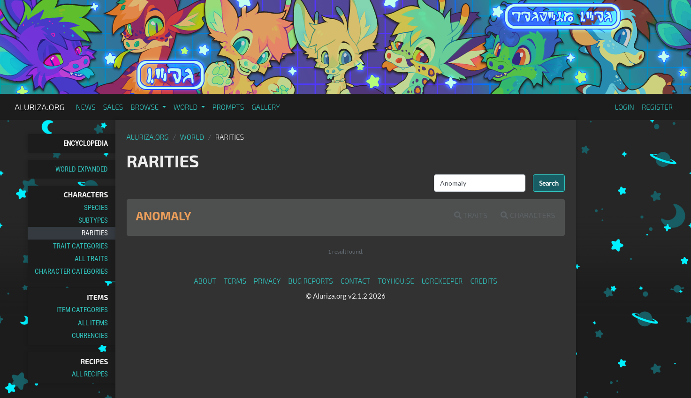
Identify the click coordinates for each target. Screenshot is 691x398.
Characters (528, 214)
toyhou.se (396, 281)
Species (96, 207)
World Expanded (81, 169)
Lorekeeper (442, 281)
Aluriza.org (40, 107)
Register (657, 107)
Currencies (90, 335)
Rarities (95, 233)
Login (624, 107)
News (86, 107)
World (192, 137)
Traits (470, 214)
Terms (235, 281)
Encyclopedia (85, 143)
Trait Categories (80, 246)
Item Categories (82, 310)
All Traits (91, 259)
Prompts (228, 107)
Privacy (267, 281)
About (205, 281)
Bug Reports (310, 281)
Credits (483, 281)
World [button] (186, 107)
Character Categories (71, 271)
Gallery (265, 107)
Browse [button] (145, 107)
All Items (93, 323)
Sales (113, 107)
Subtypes (93, 220)
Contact (356, 281)
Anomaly (163, 216)
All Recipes (90, 374)
